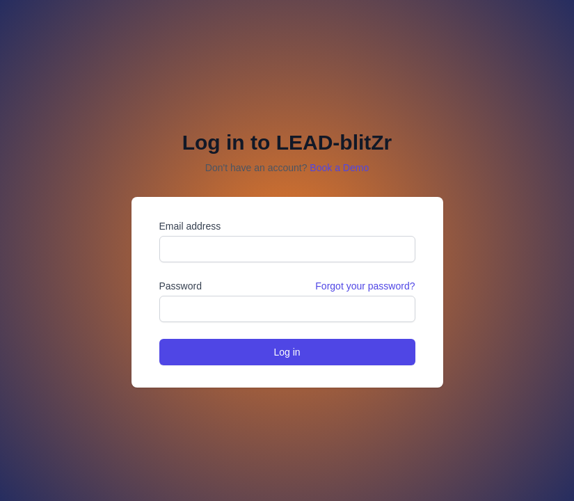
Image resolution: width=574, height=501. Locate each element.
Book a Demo (339, 167)
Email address (190, 226)
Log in (286, 352)
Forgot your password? (365, 286)
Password (180, 286)
